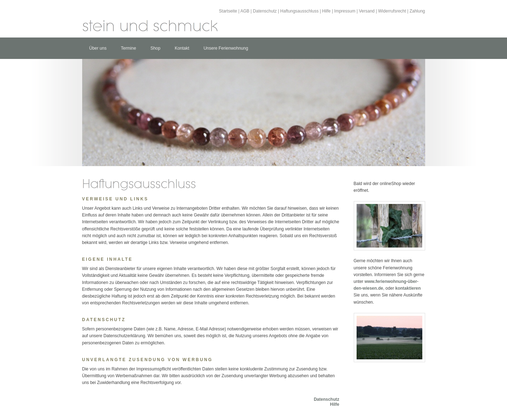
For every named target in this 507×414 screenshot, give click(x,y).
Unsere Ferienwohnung (226, 48)
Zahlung (417, 11)
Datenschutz (265, 11)
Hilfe (326, 11)
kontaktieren (408, 288)
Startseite (228, 11)
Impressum (344, 11)
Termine (128, 48)
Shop (155, 48)
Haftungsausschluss (299, 11)
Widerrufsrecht (392, 11)
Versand (366, 11)
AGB (244, 11)
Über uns (98, 48)
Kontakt (182, 48)
